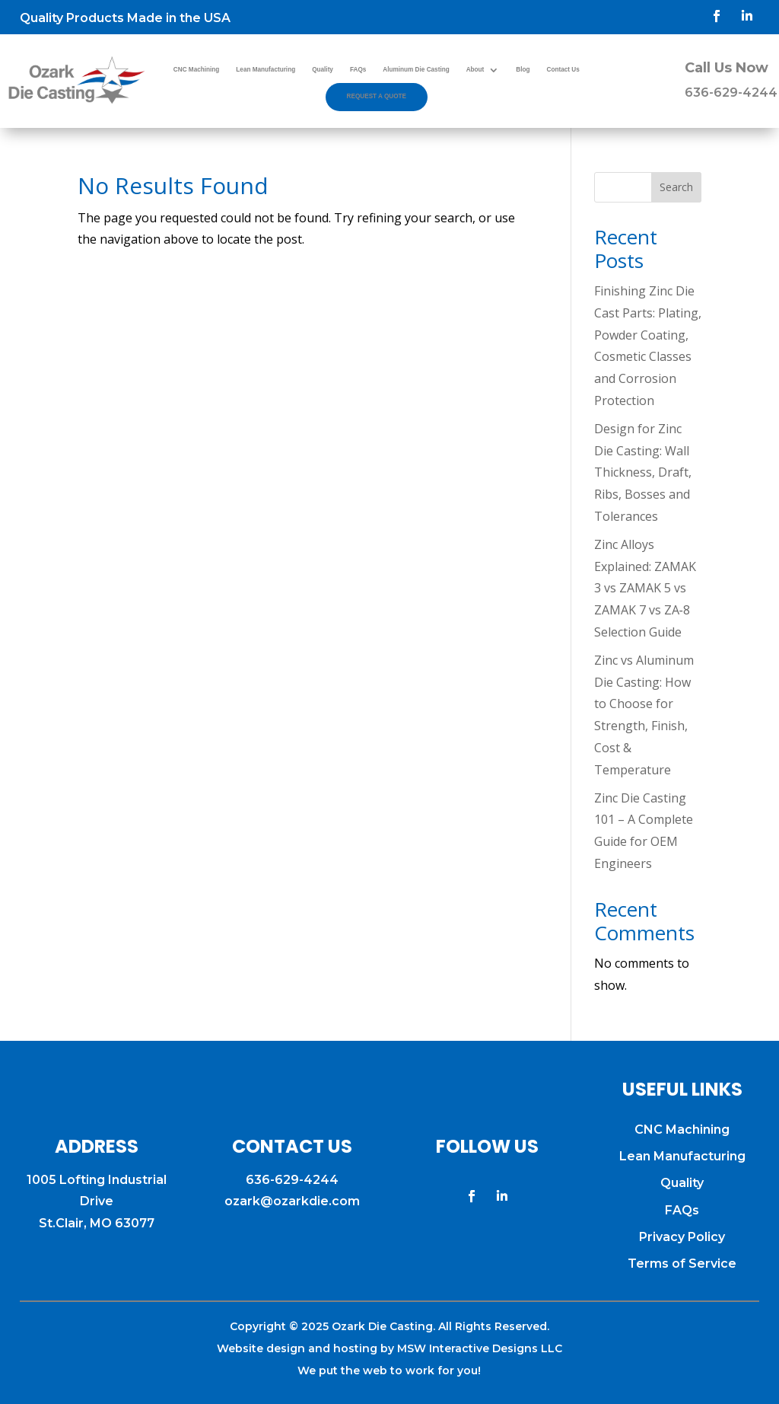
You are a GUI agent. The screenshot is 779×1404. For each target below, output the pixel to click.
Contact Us (563, 69)
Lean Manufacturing (265, 69)
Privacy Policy (682, 1237)
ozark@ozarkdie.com (292, 1201)
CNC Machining (196, 69)
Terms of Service (682, 1263)
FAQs (358, 69)
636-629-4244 (731, 92)
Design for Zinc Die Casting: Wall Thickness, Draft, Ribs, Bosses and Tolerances (643, 472)
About (475, 69)
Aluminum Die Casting (416, 69)
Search (676, 187)
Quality (322, 69)
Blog (522, 69)
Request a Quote (377, 96)
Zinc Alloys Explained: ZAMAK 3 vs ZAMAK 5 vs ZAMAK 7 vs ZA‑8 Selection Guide (645, 588)
